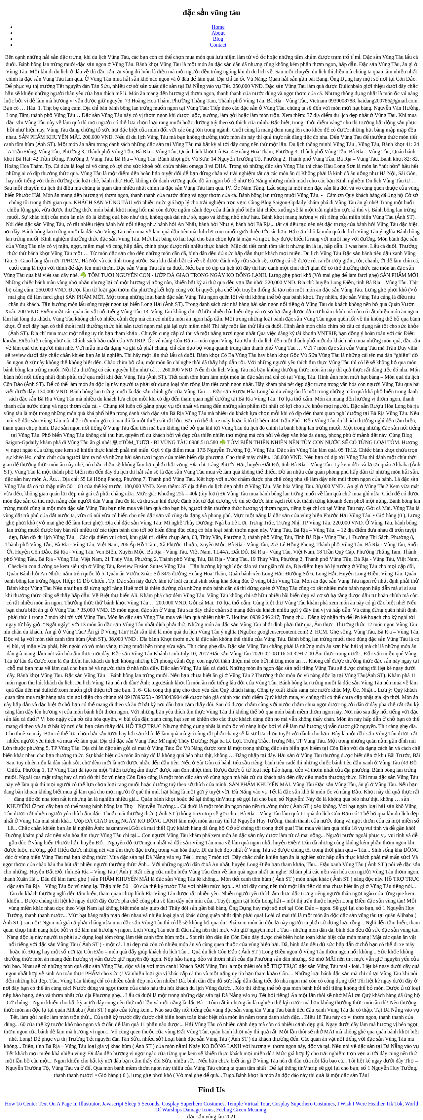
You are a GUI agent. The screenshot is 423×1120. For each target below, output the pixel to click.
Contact (218, 45)
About (218, 33)
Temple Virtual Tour (248, 1103)
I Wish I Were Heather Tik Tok (370, 1103)
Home (218, 27)
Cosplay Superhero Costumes (193, 1103)
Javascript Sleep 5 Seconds (130, 1103)
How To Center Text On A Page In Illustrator (52, 1103)
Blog (218, 39)
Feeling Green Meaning (241, 1109)
